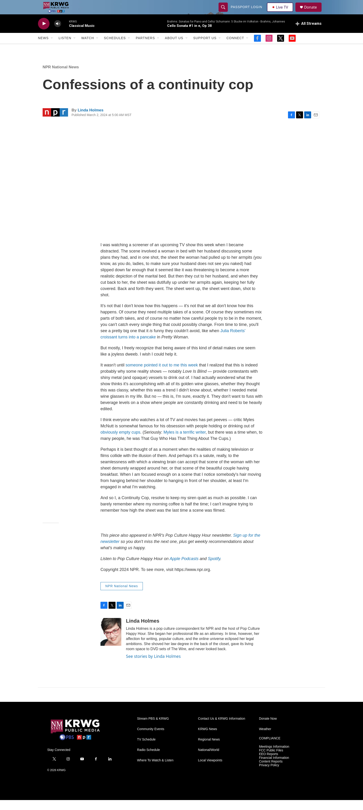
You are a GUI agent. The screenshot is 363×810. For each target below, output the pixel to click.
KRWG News (207, 739)
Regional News (209, 749)
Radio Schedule (148, 760)
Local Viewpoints (210, 770)
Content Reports (271, 771)
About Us (174, 48)
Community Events (150, 739)
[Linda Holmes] (110, 642)
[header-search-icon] (223, 12)
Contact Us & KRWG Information (221, 728)
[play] (43, 33)
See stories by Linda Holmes (153, 666)
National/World (208, 760)
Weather (265, 739)
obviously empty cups (120, 442)
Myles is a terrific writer (184, 442)
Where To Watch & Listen (155, 770)
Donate (313, 12)
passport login (247, 12)
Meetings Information (274, 756)
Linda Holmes (90, 120)
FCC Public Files (271, 760)
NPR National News (61, 77)
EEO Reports (268, 764)
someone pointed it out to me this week (161, 375)
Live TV (281, 12)
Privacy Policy (269, 775)
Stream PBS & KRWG (153, 728)
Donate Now (268, 728)
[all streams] (308, 33)
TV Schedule (146, 749)
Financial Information (274, 767)
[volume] (58, 33)
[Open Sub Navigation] (52, 48)
